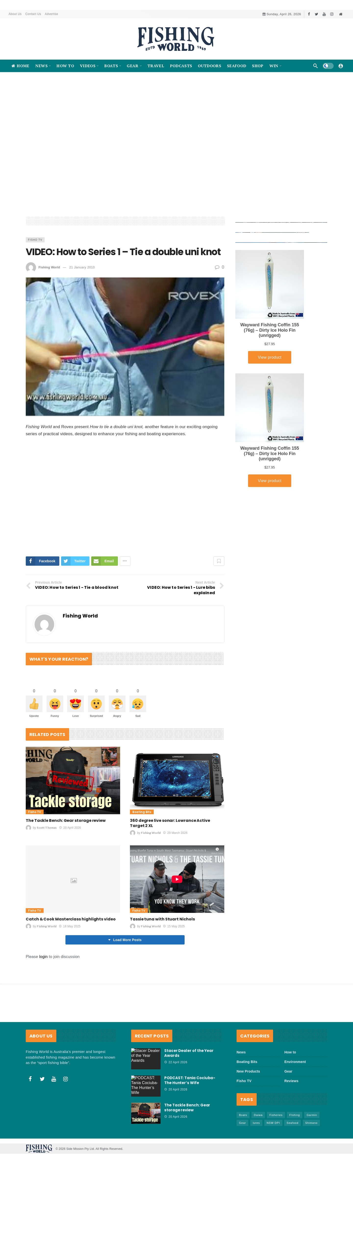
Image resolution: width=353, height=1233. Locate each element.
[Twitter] (317, 14)
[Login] (340, 65)
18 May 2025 (69, 968)
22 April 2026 (175, 1104)
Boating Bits (141, 854)
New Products (248, 1113)
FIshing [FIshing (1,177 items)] (294, 1156)
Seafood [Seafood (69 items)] (292, 1164)
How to (290, 1094)
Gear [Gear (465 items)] (242, 1164)
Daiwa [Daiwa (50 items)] (258, 1156)
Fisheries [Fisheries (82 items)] (276, 1156)
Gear (288, 1113)
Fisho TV (35, 280)
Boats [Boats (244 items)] (243, 1156)
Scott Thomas (47, 869)
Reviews (291, 1123)
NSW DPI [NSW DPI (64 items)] (273, 1164)
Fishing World (49, 308)
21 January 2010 (82, 308)
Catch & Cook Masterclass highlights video (71, 961)
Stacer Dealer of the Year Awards (189, 1095)
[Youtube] (324, 14)
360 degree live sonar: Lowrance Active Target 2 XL (170, 864)
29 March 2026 (175, 874)
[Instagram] (332, 14)
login (43, 998)
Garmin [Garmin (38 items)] (312, 1156)
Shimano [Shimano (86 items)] (311, 1164)
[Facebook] (309, 14)
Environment (295, 1103)
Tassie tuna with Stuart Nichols (162, 961)
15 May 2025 (174, 968)
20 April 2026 (70, 869)
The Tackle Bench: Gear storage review (66, 862)
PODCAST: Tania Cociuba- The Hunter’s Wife (189, 1122)
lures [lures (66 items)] (256, 1164)
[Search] (315, 65)
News (241, 1094)
